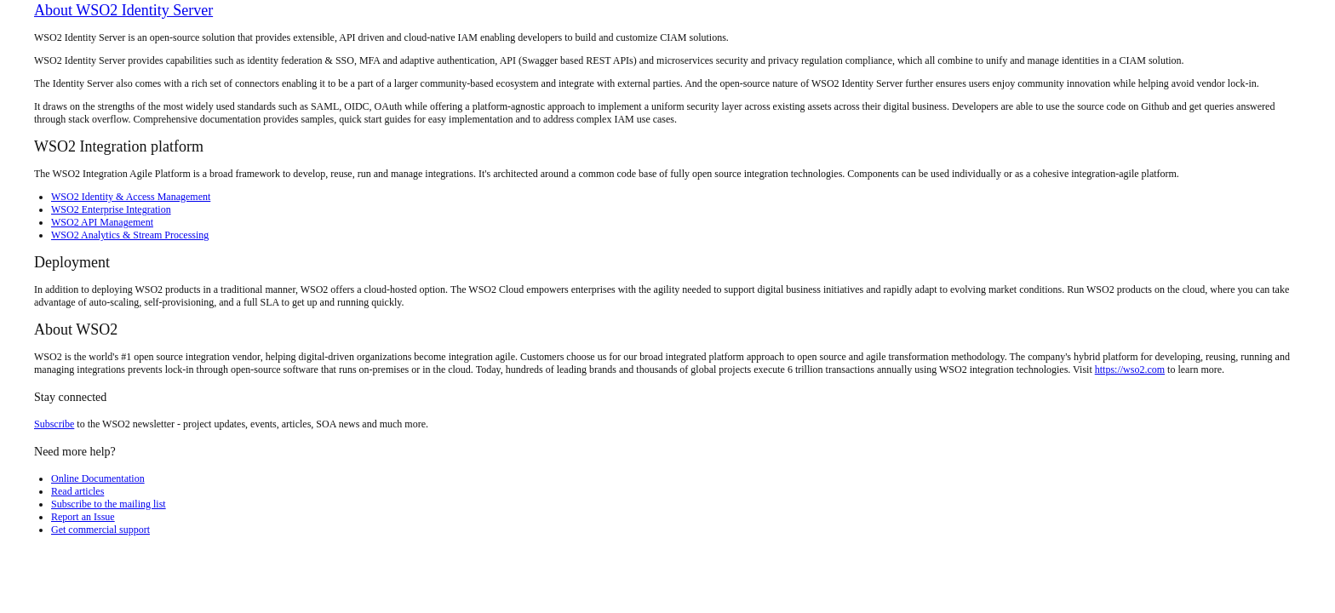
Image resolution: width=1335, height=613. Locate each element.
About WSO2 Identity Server (123, 10)
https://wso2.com (1130, 369)
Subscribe (54, 424)
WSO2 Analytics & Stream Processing (130, 235)
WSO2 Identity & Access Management (130, 197)
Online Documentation (98, 478)
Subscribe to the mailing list (108, 504)
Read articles (77, 491)
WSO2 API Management (102, 222)
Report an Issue (83, 517)
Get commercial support (100, 530)
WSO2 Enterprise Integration (111, 209)
